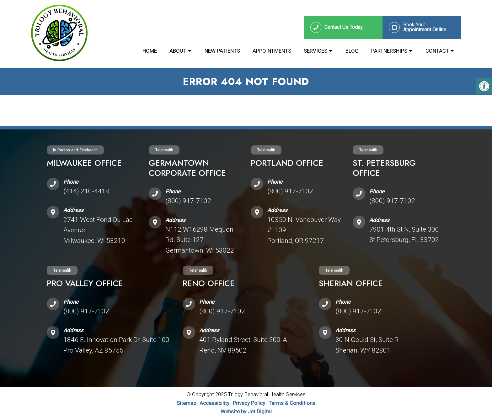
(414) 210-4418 (86, 191)
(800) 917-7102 (188, 201)
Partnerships (389, 51)
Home (149, 51)
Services (315, 51)
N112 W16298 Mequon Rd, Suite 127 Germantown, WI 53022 (199, 240)
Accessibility (214, 403)
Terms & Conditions (292, 403)
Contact (437, 51)
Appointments (272, 51)
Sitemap (186, 403)
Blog (352, 51)
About (177, 51)
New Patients (222, 51)
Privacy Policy (249, 403)
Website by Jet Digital (246, 411)
